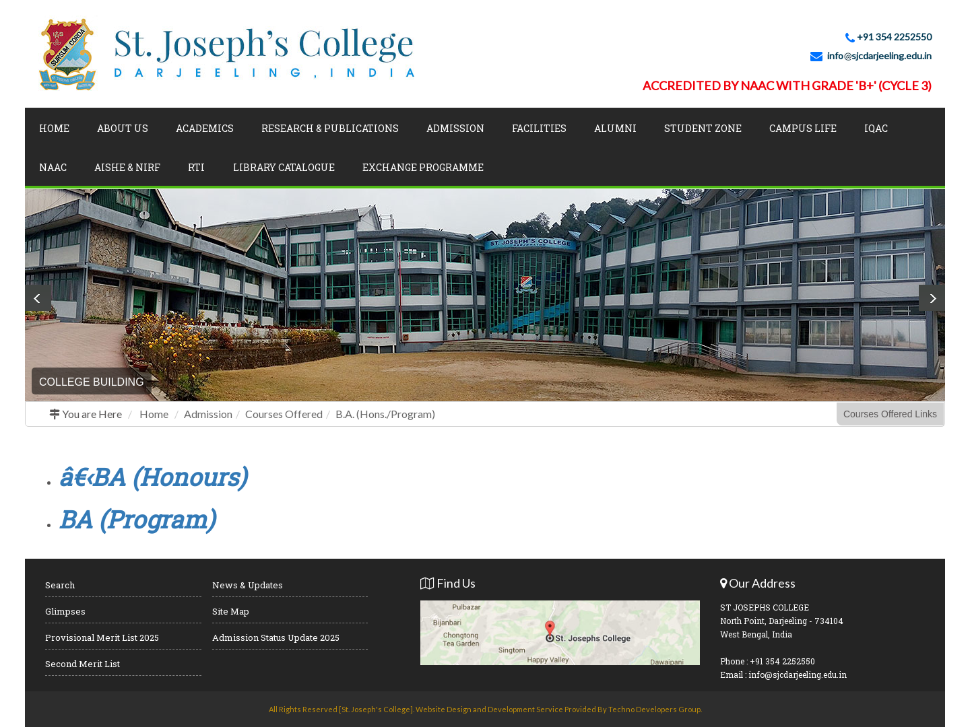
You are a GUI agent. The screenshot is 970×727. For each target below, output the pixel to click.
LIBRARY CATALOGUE (284, 167)
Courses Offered (284, 413)
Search (60, 585)
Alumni (615, 128)
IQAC (876, 128)
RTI (196, 167)
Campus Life (803, 128)
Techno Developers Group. (655, 709)
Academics (205, 128)
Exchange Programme (423, 167)
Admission (455, 128)
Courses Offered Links (890, 414)
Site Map (230, 611)
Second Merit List (82, 664)
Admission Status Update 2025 (276, 637)
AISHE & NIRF (127, 167)
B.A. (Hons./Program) (385, 413)
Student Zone (703, 128)
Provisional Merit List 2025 (102, 637)
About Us (122, 128)
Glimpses (65, 611)
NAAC (53, 167)
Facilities (539, 128)
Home (54, 128)
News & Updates (247, 585)
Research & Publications (330, 128)
